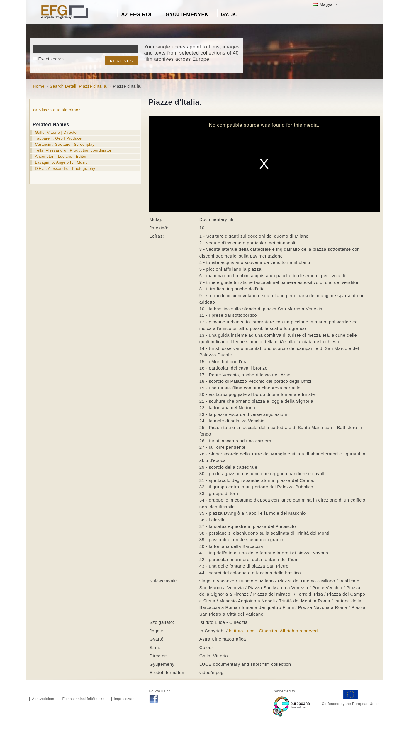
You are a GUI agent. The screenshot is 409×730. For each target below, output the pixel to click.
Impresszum (124, 699)
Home (38, 86)
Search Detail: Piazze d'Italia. (79, 86)
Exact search (51, 59)
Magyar (323, 4)
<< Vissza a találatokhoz (56, 110)
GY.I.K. (229, 14)
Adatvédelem (43, 699)
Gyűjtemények (186, 14)
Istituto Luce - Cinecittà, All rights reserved (273, 630)
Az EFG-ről (137, 14)
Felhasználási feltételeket (84, 699)
